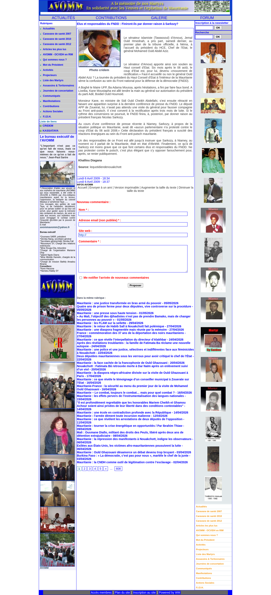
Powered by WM (169, 592)
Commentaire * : (90, 241)
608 (118, 468)
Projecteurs (48, 75)
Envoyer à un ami (100, 187)
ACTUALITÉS (63, 18)
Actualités (47, 28)
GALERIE (159, 18)
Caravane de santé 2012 (55, 44)
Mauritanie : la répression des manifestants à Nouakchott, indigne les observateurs (134, 439)
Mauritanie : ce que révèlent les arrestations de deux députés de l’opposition (130, 419)
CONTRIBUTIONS (111, 18)
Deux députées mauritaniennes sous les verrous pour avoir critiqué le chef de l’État (134, 356)
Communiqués (50, 95)
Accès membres (101, 592)
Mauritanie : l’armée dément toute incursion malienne (113, 415)
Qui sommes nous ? (53, 59)
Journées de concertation (56, 90)
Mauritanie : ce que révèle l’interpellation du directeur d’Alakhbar (121, 339)
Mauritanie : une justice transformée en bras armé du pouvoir (119, 303)
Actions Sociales (51, 111)
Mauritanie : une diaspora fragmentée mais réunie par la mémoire (122, 329)
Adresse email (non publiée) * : (100, 220)
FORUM (207, 18)
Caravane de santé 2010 (55, 38)
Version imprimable (126, 187)
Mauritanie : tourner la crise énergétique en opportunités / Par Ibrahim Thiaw (129, 425)
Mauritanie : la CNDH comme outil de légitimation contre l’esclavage (124, 462)
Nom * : (84, 209)
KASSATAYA (51, 130)
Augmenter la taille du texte (158, 187)
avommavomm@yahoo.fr (55, 227)
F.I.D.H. (45, 116)
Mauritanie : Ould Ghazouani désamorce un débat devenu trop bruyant (125, 452)
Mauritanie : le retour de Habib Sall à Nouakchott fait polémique (120, 326)
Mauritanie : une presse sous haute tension (107, 313)
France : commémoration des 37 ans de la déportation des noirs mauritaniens (130, 333)
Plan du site (122, 592)
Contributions (49, 106)
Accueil (82, 187)
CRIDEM (48, 125)
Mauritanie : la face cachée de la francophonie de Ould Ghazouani (122, 362)
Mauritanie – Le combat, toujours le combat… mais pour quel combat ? (126, 392)
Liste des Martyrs (51, 80)
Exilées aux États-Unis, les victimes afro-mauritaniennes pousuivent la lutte (129, 445)
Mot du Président (51, 64)
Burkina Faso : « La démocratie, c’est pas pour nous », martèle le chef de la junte (132, 455)
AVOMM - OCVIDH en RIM (56, 54)
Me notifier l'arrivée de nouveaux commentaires (116, 277)
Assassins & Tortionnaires (57, 85)
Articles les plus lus (53, 49)
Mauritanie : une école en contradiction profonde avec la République (124, 412)
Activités (46, 70)
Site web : (85, 230)
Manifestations (50, 101)
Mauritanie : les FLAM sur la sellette (101, 323)
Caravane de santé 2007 (55, 33)
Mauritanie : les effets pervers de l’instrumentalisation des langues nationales (130, 396)
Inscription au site (144, 592)
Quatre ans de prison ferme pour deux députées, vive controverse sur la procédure (134, 306)
